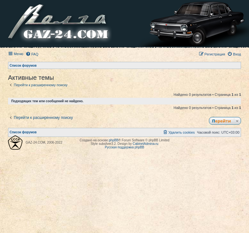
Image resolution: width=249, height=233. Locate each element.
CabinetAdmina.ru (145, 144)
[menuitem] (32, 54)
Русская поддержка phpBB (124, 147)
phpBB (113, 140)
